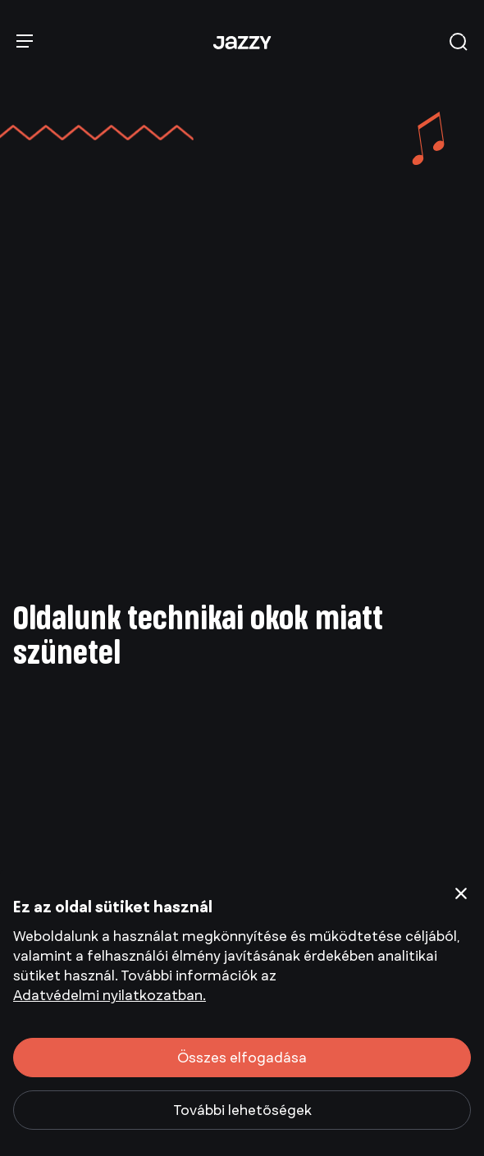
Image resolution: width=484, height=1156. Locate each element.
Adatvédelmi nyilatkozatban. (109, 995)
